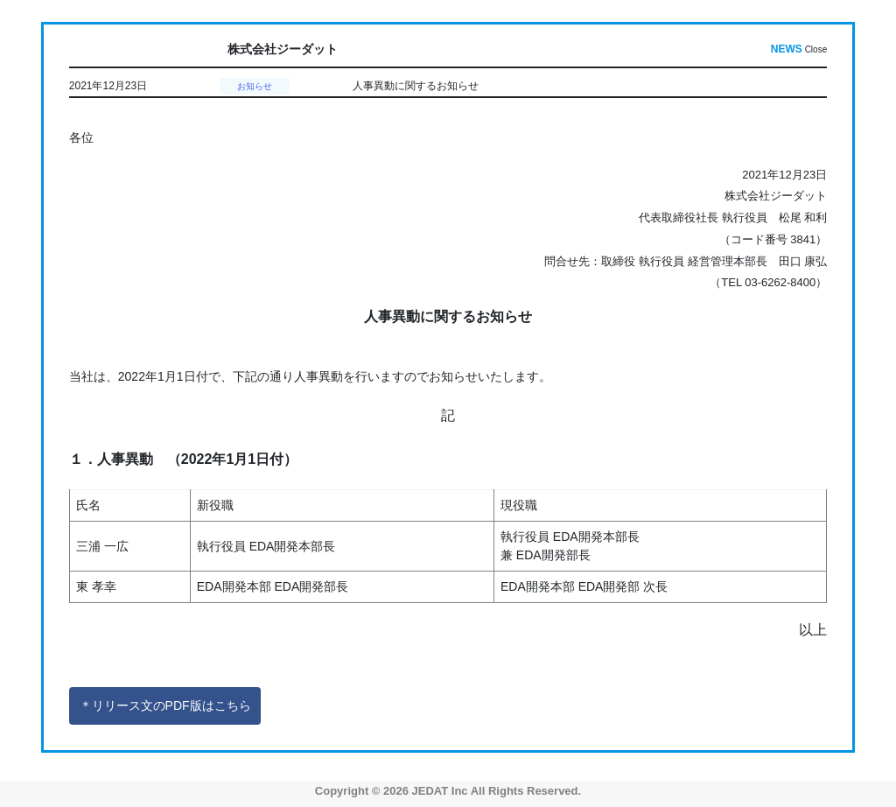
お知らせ (254, 86)
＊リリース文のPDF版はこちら (165, 705)
